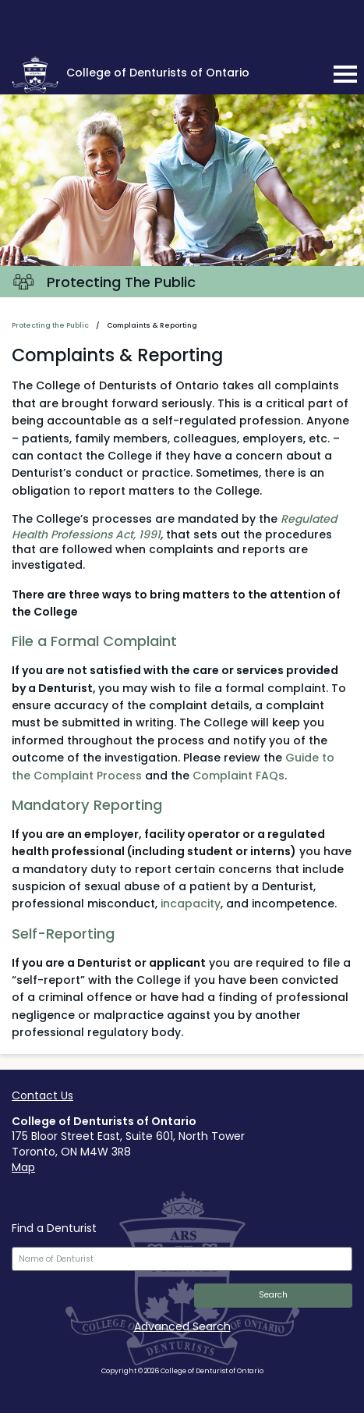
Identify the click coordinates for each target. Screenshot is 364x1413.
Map (23, 1167)
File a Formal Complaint (94, 641)
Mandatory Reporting (87, 805)
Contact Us (42, 1095)
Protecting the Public (50, 325)
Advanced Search (182, 1326)
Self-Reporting (63, 933)
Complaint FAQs (238, 775)
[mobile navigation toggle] (345, 74)
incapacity (191, 903)
